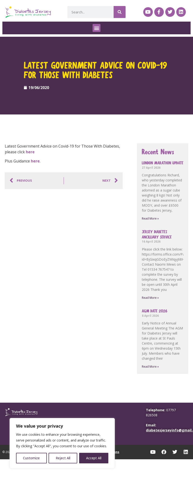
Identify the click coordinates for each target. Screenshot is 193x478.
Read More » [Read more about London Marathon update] (150, 218)
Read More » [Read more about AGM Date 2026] (150, 366)
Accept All (93, 458)
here (30, 152)
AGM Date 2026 (154, 311)
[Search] (120, 12)
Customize (31, 458)
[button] (96, 28)
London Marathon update (162, 163)
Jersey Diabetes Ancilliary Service (157, 234)
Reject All (63, 458)
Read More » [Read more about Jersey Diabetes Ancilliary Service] (150, 298)
